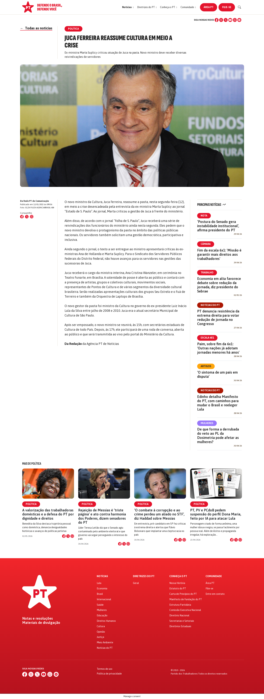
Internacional (104, 599)
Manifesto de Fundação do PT (185, 599)
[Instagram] (221, 20)
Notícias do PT (210, 305)
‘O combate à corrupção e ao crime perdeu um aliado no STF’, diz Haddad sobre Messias (159, 514)
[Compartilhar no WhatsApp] (31, 216)
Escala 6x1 (207, 337)
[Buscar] (239, 7)
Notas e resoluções (37, 618)
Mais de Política (31, 464)
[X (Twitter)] (226, 20)
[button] (128, 7)
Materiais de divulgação (41, 623)
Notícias (102, 576)
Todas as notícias (36, 28)
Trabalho (207, 272)
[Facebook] (217, 20)
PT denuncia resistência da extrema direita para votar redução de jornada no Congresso (218, 317)
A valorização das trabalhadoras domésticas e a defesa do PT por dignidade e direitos (48, 514)
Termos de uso (104, 668)
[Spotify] (239, 20)
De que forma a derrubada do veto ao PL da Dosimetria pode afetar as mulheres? (218, 435)
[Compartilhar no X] (68, 536)
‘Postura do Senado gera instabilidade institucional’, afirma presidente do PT (218, 226)
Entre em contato (215, 594)
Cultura (101, 626)
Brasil (100, 594)
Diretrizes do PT (143, 576)
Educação (102, 615)
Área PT (208, 7)
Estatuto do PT (177, 588)
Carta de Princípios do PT (183, 594)
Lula (99, 583)
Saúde (100, 604)
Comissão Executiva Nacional (185, 610)
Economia (102, 588)
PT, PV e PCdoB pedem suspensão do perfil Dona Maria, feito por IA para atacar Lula (215, 514)
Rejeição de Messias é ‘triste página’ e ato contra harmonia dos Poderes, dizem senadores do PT (102, 516)
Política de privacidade (109, 673)
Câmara (206, 244)
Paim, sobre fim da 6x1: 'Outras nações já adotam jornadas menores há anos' (218, 348)
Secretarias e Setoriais (181, 620)
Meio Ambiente (105, 642)
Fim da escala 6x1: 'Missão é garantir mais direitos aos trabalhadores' (219, 254)
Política (31, 504)
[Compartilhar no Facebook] (22, 216)
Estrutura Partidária (180, 604)
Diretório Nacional (179, 615)
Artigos (206, 366)
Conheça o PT (178, 576)
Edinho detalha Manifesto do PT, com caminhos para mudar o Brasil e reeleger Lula (218, 403)
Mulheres (207, 423)
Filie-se (226, 7)
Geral (136, 583)
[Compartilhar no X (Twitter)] (27, 216)
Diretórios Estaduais (180, 626)
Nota (204, 215)
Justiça (100, 637)
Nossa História (177, 583)
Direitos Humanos (106, 620)
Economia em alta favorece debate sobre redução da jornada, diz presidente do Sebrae (219, 285)
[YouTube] (230, 20)
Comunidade (214, 576)
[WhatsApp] (235, 20)
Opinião (101, 631)
